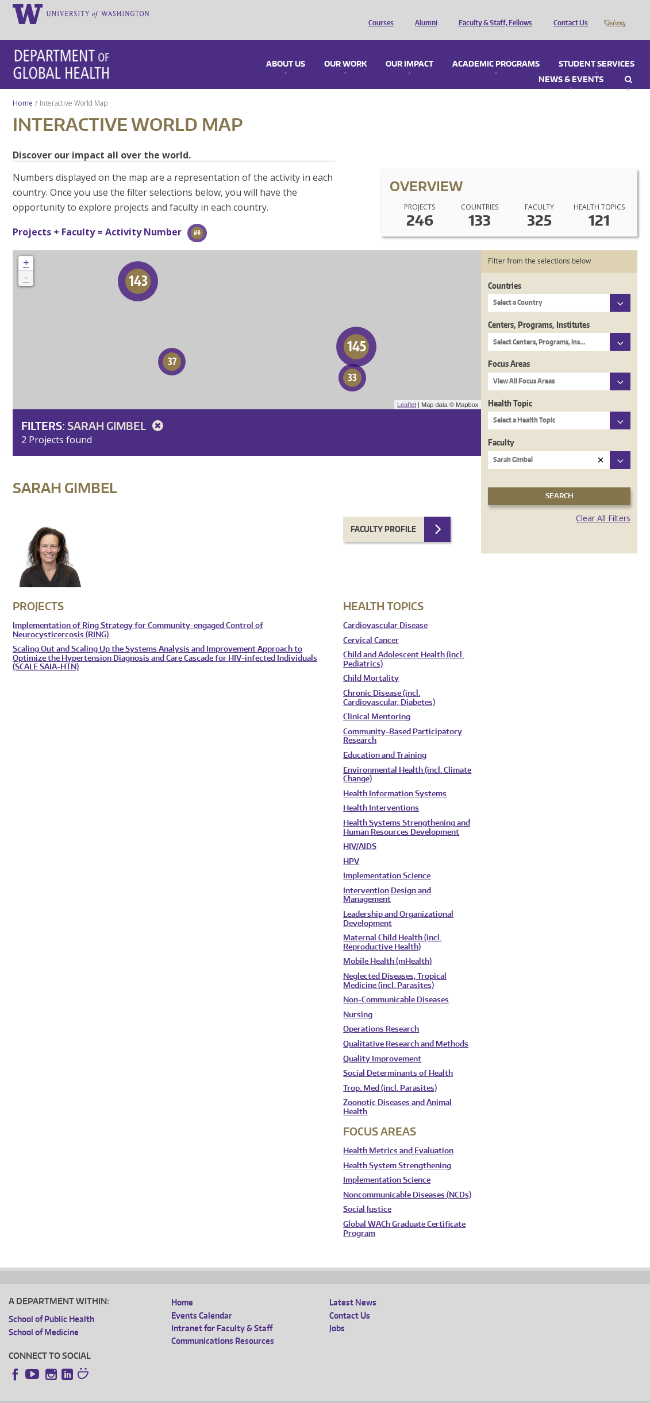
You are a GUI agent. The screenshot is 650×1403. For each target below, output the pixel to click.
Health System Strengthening (397, 1149)
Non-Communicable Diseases (396, 983)
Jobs (337, 1312)
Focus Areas (509, 347)
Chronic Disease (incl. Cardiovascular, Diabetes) (389, 682)
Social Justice (367, 1193)
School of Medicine (44, 1316)
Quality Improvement (382, 1042)
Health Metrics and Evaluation (398, 1134)
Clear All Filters (603, 502)
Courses (378, 13)
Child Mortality (371, 662)
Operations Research (381, 1013)
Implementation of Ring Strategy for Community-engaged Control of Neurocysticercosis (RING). (138, 614)
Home (23, 87)
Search (628, 63)
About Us (285, 48)
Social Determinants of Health (398, 1057)
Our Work (345, 48)
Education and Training (384, 739)
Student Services (596, 48)
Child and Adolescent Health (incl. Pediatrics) (403, 643)
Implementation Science (386, 859)
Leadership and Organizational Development (398, 903)
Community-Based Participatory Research (402, 720)
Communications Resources (222, 1325)
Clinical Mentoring (376, 700)
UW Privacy (161, 1394)
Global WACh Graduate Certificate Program (404, 1213)
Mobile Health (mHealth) (387, 945)
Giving (614, 13)
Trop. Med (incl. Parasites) (390, 1072)
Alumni (423, 13)
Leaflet (406, 388)
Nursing (357, 998)
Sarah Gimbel (117, 409)
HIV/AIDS (359, 830)
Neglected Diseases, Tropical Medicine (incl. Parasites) (395, 965)
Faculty (501, 426)
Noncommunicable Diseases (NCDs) (407, 1179)
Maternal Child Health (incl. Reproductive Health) (392, 926)
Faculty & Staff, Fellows (492, 13)
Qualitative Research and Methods (405, 1028)
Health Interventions (381, 792)
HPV (351, 845)
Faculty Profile (383, 513)
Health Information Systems (395, 777)
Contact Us (568, 13)
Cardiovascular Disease (385, 609)
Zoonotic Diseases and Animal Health (397, 1091)
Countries (504, 269)
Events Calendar (201, 1299)
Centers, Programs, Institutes (539, 308)
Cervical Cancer (371, 624)
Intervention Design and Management (387, 879)
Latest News (352, 1286)
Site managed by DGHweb (276, 1394)
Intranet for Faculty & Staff (221, 1312)
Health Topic (510, 387)
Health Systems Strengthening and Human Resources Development (406, 811)
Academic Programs (496, 48)
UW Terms (207, 1394)
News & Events (571, 64)
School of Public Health (51, 1303)
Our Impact (409, 48)
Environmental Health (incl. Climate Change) (407, 759)
